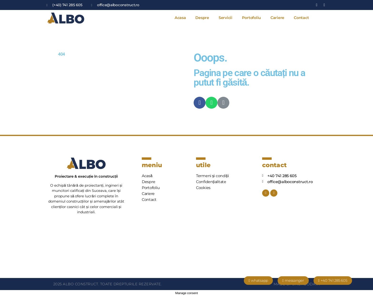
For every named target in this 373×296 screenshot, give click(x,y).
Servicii (225, 17)
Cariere (277, 17)
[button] (258, 280)
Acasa (180, 17)
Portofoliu (251, 17)
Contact (301, 17)
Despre (202, 17)
